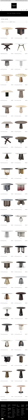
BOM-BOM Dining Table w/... (4, 53)
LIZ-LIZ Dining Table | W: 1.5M (18, 334)
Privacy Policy (14, 412)
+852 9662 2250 (9, 413)
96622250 (9, 0)
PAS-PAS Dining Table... (17, 69)
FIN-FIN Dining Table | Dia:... (4, 256)
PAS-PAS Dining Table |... (4, 84)
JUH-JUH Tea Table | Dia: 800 (18, 365)
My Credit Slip (18, 413)
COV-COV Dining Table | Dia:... (4, 349)
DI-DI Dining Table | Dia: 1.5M (18, 256)
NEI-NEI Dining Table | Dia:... (4, 209)
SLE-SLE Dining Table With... (18, 178)
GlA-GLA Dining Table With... (4, 131)
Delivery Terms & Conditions (13, 415)
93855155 (7, 0)
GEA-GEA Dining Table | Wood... (18, 84)
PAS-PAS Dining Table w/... (4, 69)
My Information (18, 409)
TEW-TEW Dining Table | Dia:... (4, 334)
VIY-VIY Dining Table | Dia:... (4, 365)
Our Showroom (13, 409)
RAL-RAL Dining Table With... (4, 178)
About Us (13, 407)
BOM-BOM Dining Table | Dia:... (4, 147)
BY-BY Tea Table (3, 396)
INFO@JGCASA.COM (9, 417)
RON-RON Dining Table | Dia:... (4, 162)
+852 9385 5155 (9, 410)
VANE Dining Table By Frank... (18, 240)
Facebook (26, 408)
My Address (18, 411)
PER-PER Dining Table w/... (4, 100)
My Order (18, 410)
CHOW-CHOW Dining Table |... (4, 318)
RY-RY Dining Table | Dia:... (18, 162)
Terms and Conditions (13, 411)
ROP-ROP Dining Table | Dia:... (18, 287)
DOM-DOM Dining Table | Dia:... (18, 147)
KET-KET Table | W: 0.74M (18, 100)
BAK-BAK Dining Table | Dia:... (18, 53)
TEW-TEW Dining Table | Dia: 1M (18, 318)
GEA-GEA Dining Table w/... (18, 131)
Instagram (26, 409)
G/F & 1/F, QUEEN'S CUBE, (3, 410)
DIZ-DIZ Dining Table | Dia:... (18, 349)
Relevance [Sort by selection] (20, 21)
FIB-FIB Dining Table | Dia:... (4, 287)
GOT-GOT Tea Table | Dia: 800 (18, 396)
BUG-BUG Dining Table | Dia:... (18, 209)
